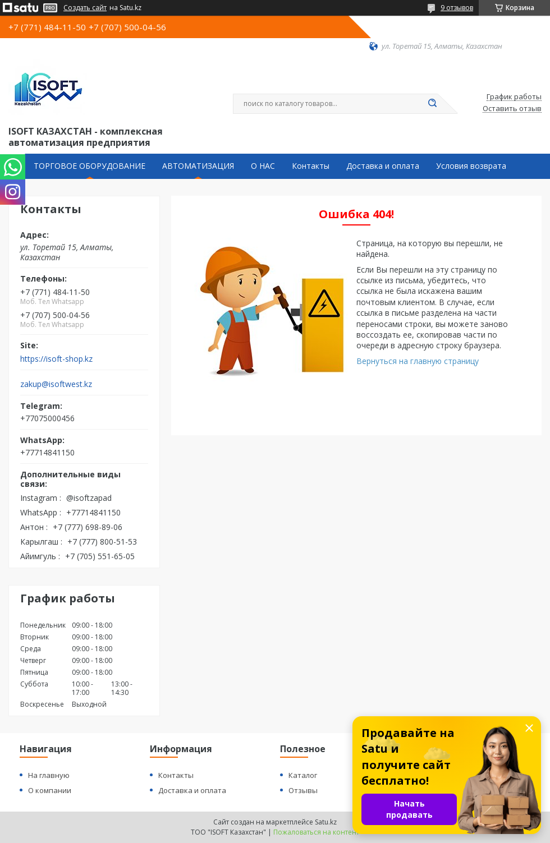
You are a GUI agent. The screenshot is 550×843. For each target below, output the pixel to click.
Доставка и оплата (382, 166)
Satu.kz (326, 822)
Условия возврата (471, 166)
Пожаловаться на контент (316, 832)
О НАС (263, 166)
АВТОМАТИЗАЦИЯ (198, 166)
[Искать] (432, 104)
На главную (49, 775)
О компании (49, 790)
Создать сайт (85, 8)
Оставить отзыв (512, 109)
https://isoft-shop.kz (56, 359)
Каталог (302, 775)
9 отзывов (457, 7)
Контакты (310, 166)
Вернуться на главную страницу (417, 361)
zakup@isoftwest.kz (56, 384)
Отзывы (303, 790)
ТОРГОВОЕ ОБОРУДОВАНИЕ (89, 166)
